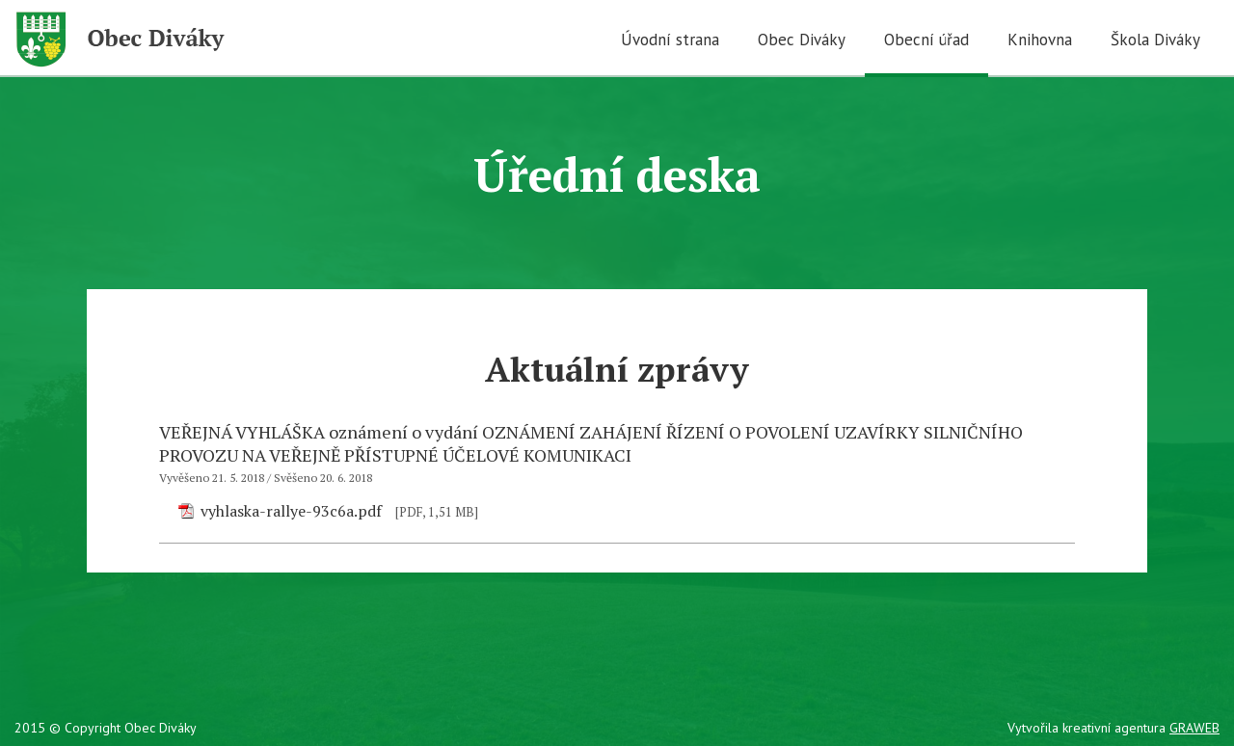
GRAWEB (1194, 727)
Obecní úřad (926, 39)
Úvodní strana (670, 39)
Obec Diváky (801, 39)
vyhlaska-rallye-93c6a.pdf (291, 510)
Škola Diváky (1155, 39)
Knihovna (1039, 39)
